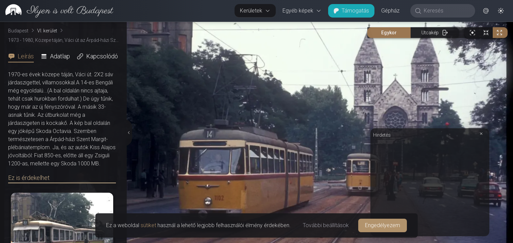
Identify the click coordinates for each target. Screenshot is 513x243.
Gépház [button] (390, 10)
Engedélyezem (382, 225)
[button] (486, 11)
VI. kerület (47, 30)
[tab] (23, 56)
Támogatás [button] (351, 10)
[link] (56, 11)
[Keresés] (446, 11)
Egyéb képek (302, 10)
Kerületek (255, 10)
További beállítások (326, 225)
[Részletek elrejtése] (129, 132)
